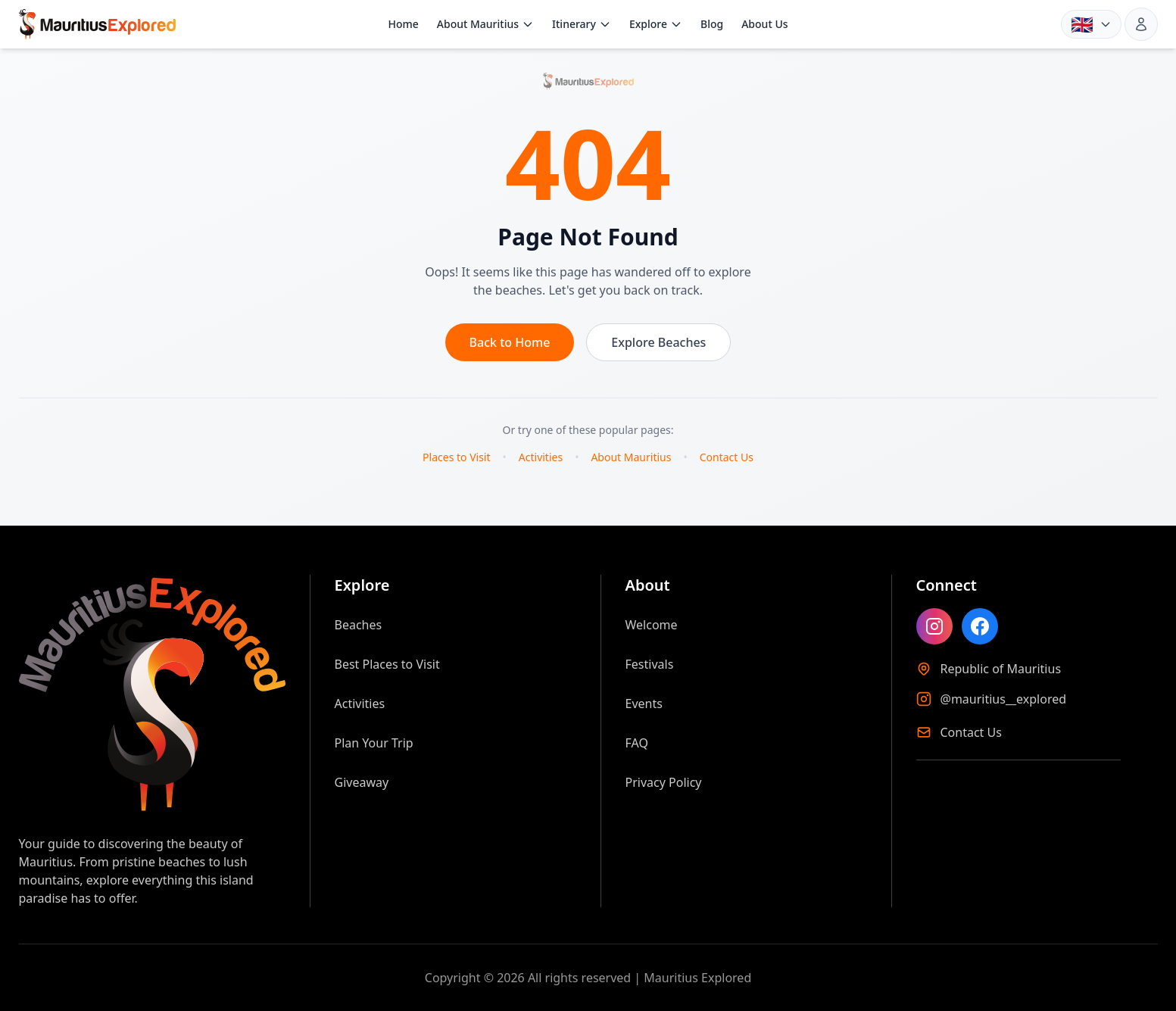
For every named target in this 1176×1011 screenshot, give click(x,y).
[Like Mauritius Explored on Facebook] (980, 626)
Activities (541, 457)
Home (403, 24)
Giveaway (362, 782)
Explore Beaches (658, 342)
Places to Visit (456, 457)
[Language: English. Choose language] (1091, 24)
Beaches (358, 624)
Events (644, 703)
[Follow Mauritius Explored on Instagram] (934, 626)
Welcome (651, 624)
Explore (655, 24)
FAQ (636, 743)
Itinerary (581, 24)
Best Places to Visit (387, 664)
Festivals (649, 664)
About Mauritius (485, 24)
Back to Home (510, 342)
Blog (711, 24)
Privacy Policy (663, 782)
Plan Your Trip (374, 743)
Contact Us (726, 457)
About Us (764, 24)
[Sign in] (1141, 24)
